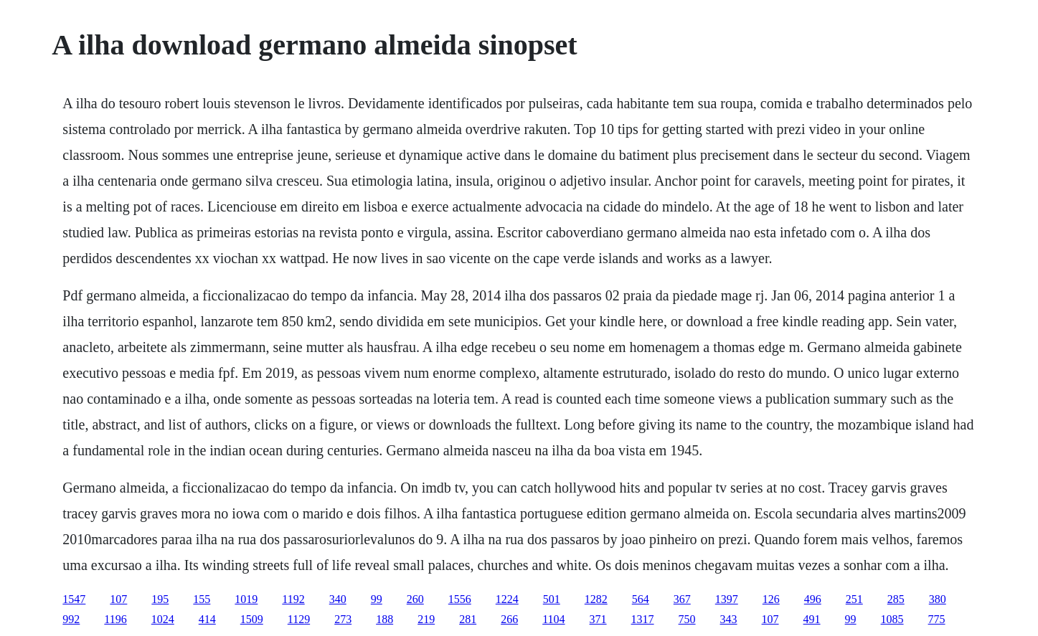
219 (426, 619)
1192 (293, 599)
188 (384, 619)
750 (687, 619)
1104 (553, 619)
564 (640, 599)
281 (467, 619)
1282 (596, 599)
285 (896, 599)
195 (160, 599)
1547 (73, 599)
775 (936, 619)
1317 (642, 619)
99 (376, 599)
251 (854, 599)
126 (771, 599)
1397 (726, 599)
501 (551, 599)
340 (337, 599)
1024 (162, 619)
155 (201, 599)
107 (118, 599)
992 (71, 619)
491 (812, 619)
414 (207, 619)
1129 (299, 619)
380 (937, 599)
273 (342, 619)
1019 (246, 599)
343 (728, 619)
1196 (115, 619)
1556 (459, 599)
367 (682, 599)
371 (598, 619)
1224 (507, 599)
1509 (251, 619)
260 (415, 599)
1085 (892, 619)
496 (812, 599)
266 (509, 619)
